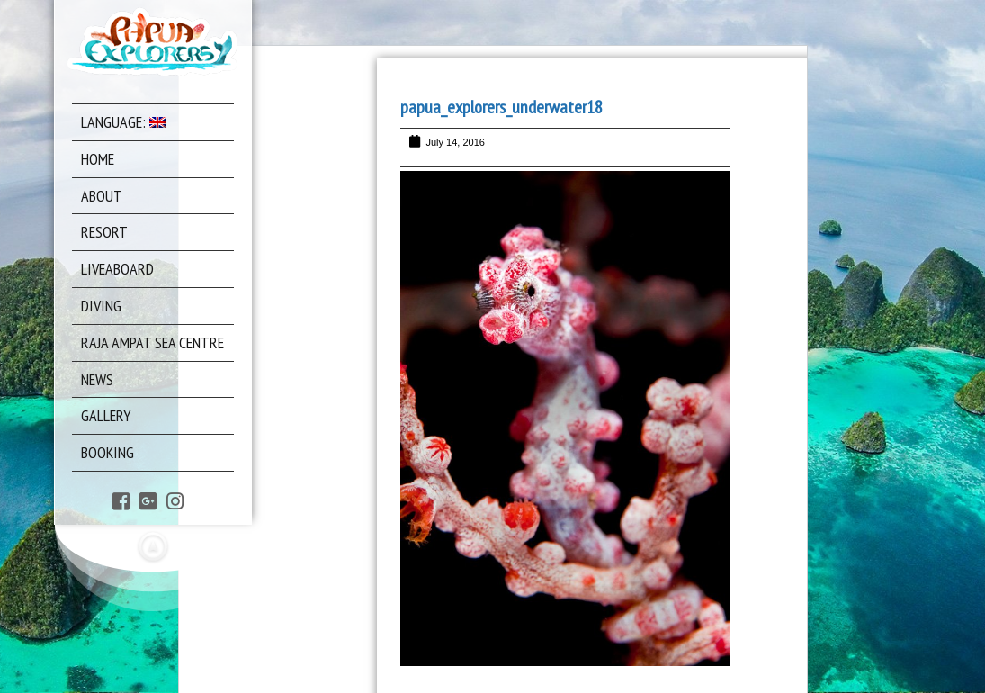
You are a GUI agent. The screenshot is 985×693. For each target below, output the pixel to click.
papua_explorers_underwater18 (501, 107)
